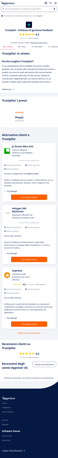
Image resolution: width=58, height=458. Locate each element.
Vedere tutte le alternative (29, 333)
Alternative (36, 47)
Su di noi (5, 420)
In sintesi (8, 47)
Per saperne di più (29, 197)
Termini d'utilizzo (8, 412)
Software (5, 424)
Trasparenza (6, 407)
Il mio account (7, 436)
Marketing (9, 16)
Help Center (6, 440)
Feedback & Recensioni (24, 16)
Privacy (4, 403)
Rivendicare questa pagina (39, 43)
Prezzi (22, 47)
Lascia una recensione (44, 364)
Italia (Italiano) (17, 450)
